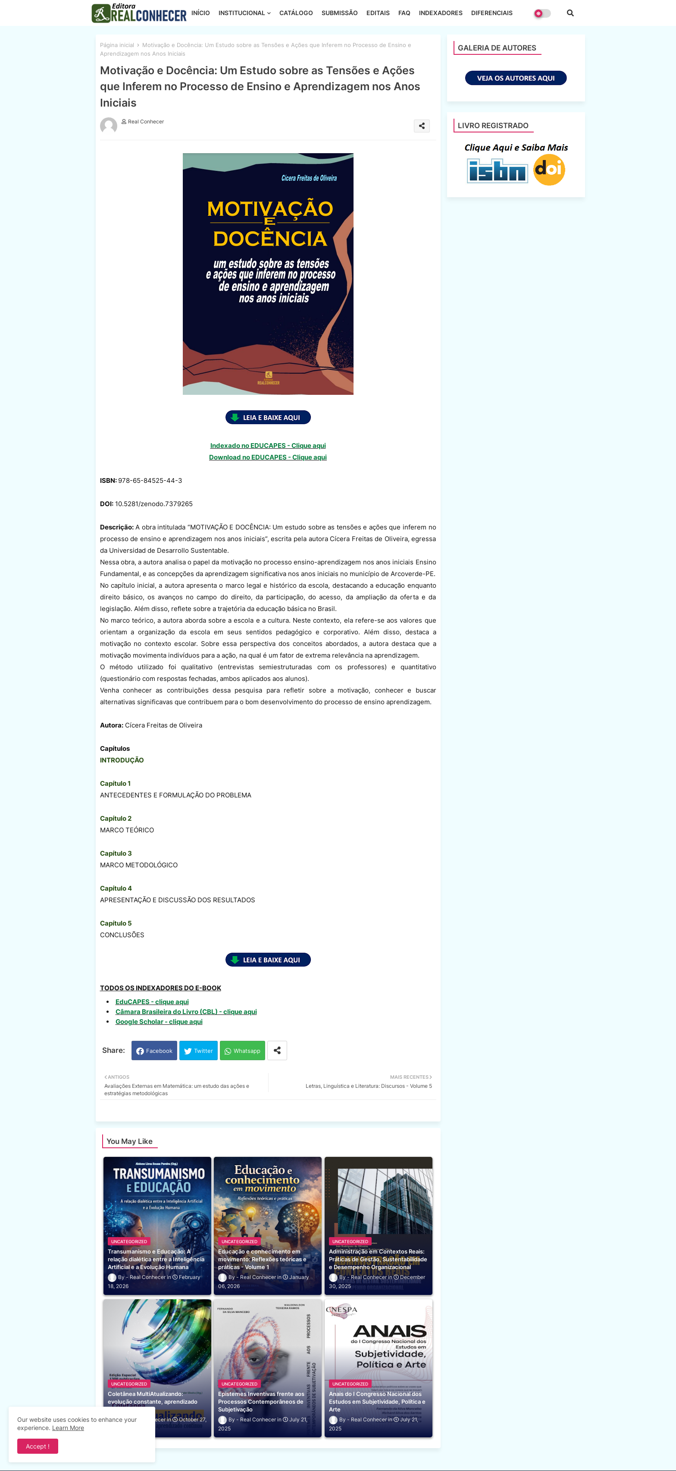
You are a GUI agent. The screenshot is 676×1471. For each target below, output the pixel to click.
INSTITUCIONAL (242, 12)
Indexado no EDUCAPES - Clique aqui (268, 445)
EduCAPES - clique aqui (152, 1002)
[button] (570, 13)
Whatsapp (247, 1050)
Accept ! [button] (38, 1446)
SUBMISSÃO (340, 12)
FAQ (404, 12)
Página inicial (117, 44)
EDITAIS (378, 12)
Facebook (159, 1050)
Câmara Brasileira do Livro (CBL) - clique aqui (186, 1012)
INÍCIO (200, 12)
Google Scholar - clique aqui (159, 1021)
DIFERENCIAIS (492, 12)
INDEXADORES (441, 12)
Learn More (68, 1427)
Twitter (203, 1050)
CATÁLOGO (296, 12)
